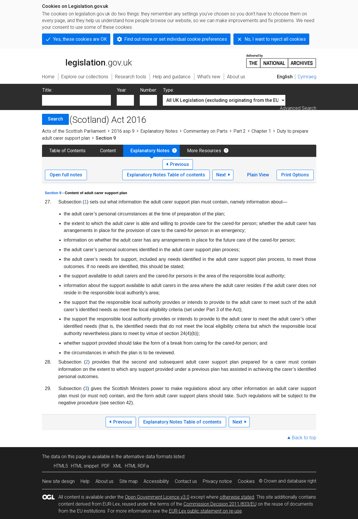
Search (55, 119)
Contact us (186, 481)
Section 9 (53, 193)
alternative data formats (147, 456)
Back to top (304, 437)
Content (108, 150)
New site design (58, 481)
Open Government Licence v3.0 (157, 497)
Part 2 (239, 131)
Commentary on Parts (206, 131)
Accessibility (156, 481)
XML (117, 466)
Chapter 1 (261, 131)
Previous (179, 164)
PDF (106, 466)
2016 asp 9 (123, 131)
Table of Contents (67, 150)
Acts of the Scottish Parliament (74, 131)
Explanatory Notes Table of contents (166, 175)
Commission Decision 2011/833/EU (220, 504)
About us (104, 481)
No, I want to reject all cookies (275, 39)
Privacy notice (217, 481)
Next (221, 175)
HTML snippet (85, 466)
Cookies (246, 481)
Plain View (258, 175)
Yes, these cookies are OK (80, 39)
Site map (128, 481)
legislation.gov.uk (87, 60)
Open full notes (66, 175)
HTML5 (61, 466)
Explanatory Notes (159, 131)
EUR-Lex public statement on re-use (205, 511)
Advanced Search (298, 108)
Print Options (295, 175)
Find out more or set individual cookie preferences (175, 39)
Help (85, 481)
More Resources (204, 150)
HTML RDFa (137, 466)
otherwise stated (237, 497)
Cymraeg (307, 76)
